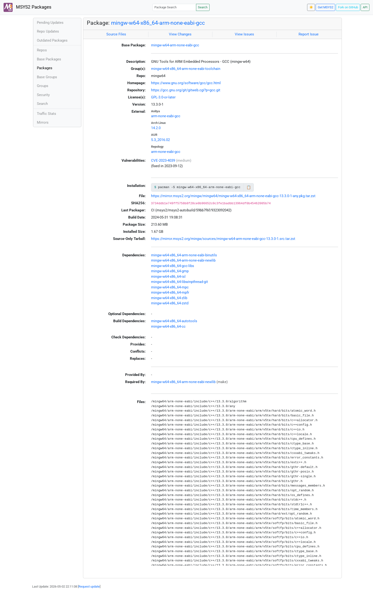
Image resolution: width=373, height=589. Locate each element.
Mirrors (43, 122)
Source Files (116, 34)
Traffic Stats (46, 114)
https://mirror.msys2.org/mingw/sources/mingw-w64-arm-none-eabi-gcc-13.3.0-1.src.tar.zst (223, 239)
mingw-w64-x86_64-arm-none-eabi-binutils (184, 255)
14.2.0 (156, 128)
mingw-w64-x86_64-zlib (169, 298)
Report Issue (309, 34)
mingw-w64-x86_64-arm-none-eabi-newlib (183, 260)
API (365, 7)
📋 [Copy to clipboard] (248, 187)
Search (202, 7)
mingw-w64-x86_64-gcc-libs (172, 266)
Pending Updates (50, 22)
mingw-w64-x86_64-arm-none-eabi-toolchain (185, 69)
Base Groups (47, 77)
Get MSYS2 (325, 7)
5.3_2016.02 (160, 140)
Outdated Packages (52, 40)
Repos (42, 50)
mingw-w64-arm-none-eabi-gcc (175, 45)
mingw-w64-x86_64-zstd (169, 303)
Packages (44, 68)
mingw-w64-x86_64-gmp (170, 271)
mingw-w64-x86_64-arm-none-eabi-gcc (158, 23)
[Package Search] (174, 7)
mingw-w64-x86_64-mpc (170, 287)
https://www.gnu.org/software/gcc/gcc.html (186, 83)
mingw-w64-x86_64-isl (168, 276)
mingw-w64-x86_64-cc (168, 326)
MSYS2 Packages (27, 7)
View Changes (180, 34)
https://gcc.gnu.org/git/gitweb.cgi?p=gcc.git (185, 90)
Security (43, 95)
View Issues (244, 34)
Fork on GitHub (348, 7)
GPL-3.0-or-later (163, 97)
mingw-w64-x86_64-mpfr (170, 292)
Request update (89, 586)
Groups (42, 86)
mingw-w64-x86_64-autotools (174, 321)
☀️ (311, 7)
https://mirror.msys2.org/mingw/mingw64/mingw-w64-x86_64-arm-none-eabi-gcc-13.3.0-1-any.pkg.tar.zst (233, 196)
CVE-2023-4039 (163, 160)
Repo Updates (48, 31)
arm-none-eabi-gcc (165, 116)
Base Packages (49, 59)
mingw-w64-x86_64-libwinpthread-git (179, 282)
